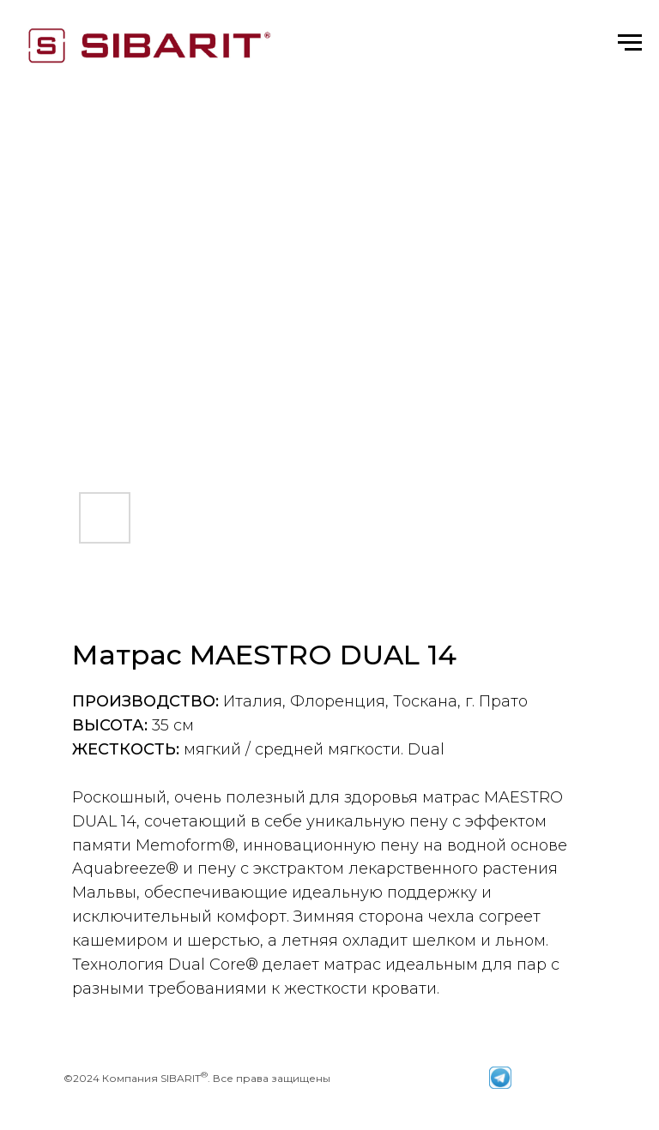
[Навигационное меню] (630, 42)
